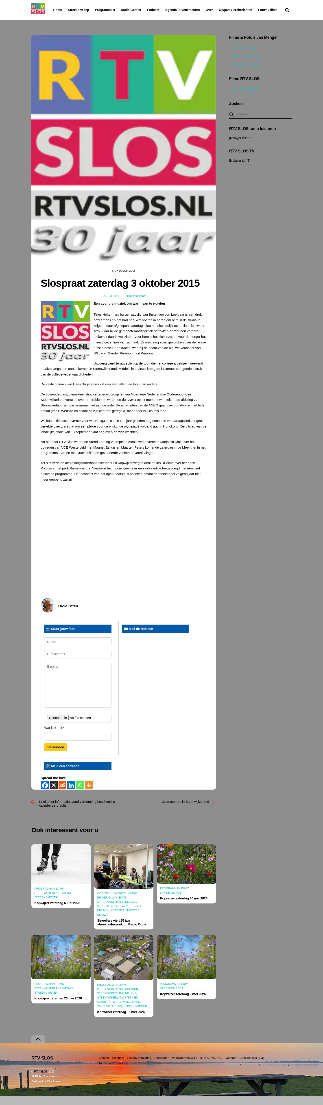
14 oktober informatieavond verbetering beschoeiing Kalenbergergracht (77, 812)
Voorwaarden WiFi (184, 1066)
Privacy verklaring (139, 1066)
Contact (231, 1066)
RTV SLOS (41, 1080)
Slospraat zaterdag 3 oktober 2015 (120, 292)
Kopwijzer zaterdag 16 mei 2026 (121, 1021)
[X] (54, 794)
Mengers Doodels (243, 73)
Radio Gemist (142, 10)
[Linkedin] (71, 794)
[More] (89, 794)
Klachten (118, 1066)
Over (221, 10)
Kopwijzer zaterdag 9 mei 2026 (183, 1003)
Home (54, 10)
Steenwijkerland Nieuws (53, 901)
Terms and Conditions (113, 1072)
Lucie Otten (110, 304)
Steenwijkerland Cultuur (117, 997)
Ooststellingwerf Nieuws (117, 901)
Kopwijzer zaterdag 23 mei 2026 (58, 1007)
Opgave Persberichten (251, 10)
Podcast (165, 10)
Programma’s (113, 10)
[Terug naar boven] (38, 1048)
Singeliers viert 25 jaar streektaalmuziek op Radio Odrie (121, 931)
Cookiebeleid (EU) (252, 1066)
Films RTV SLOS (243, 98)
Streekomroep (79, 10)
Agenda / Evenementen (194, 10)
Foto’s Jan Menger (244, 65)
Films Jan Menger (244, 57)
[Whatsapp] (80, 794)
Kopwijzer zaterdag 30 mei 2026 (183, 907)
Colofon (103, 1066)
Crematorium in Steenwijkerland (185, 810)
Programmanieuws (135, 304)
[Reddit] (62, 794)
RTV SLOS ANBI (211, 1066)
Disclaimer (162, 1066)
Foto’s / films (64, 19)
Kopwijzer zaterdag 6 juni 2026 (57, 912)
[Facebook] (45, 794)
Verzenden (55, 756)
